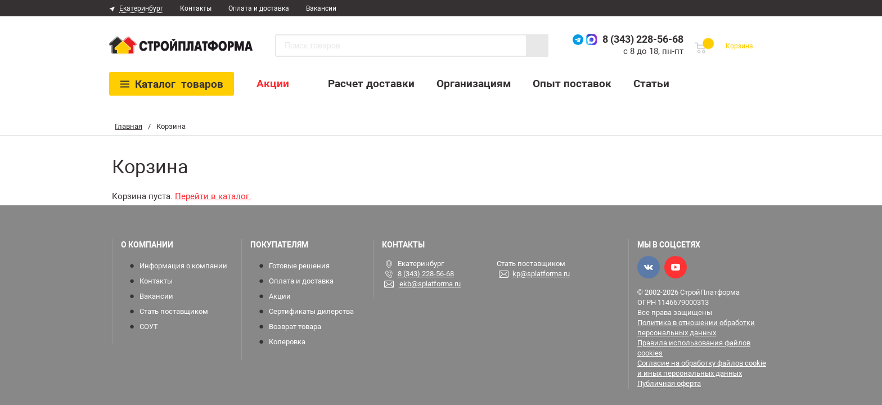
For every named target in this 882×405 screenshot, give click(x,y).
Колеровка (287, 342)
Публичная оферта (669, 383)
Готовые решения (299, 266)
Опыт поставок (572, 83)
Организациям (473, 83)
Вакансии (321, 8)
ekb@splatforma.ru (430, 284)
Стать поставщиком (174, 311)
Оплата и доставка (258, 8)
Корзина (739, 46)
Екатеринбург (141, 8)
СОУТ (149, 326)
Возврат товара (295, 326)
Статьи (651, 83)
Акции (272, 83)
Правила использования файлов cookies (693, 348)
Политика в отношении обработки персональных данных (696, 327)
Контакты (196, 8)
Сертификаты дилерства (311, 311)
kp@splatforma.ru (541, 273)
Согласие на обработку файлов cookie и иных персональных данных (701, 368)
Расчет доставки (371, 83)
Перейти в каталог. (213, 196)
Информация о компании (183, 266)
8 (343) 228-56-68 (642, 39)
